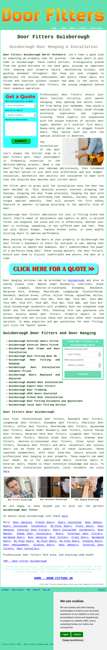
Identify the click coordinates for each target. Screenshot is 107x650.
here (6, 471)
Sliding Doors (43, 545)
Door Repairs (68, 545)
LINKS (63, 28)
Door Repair (93, 522)
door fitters (12, 157)
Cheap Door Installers (34, 533)
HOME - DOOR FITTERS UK (53, 578)
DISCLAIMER (96, 28)
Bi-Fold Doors (61, 526)
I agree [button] (65, 634)
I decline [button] (77, 634)
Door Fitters (59, 537)
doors (44, 98)
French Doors (45, 522)
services (9, 321)
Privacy (101, 590)
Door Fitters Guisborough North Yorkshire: (35, 54)
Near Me (46, 590)
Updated (36, 590)
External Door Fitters (85, 533)
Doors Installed (69, 522)
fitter (14, 186)
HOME (54, 28)
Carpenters (38, 526)
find (15, 419)
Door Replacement (16, 545)
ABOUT (73, 28)
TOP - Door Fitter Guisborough (25, 561)
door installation (28, 467)
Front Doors (84, 526)
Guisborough (76, 280)
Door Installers (28, 548)
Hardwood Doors (14, 537)
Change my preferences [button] (72, 640)
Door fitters (48, 84)
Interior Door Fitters (33, 530)
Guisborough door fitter (20, 510)
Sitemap (5, 590)
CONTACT (83, 28)
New (28, 590)
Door (6, 280)
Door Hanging (22, 522)
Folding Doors (92, 541)
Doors (59, 533)
